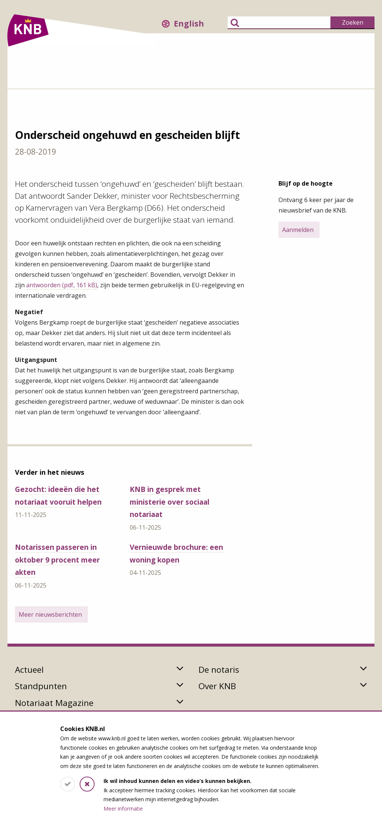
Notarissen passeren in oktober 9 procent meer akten (57, 559)
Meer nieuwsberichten (50, 614)
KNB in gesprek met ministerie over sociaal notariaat (169, 501)
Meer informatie (123, 808)
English (189, 23)
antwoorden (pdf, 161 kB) (61, 285)
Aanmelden (298, 230)
